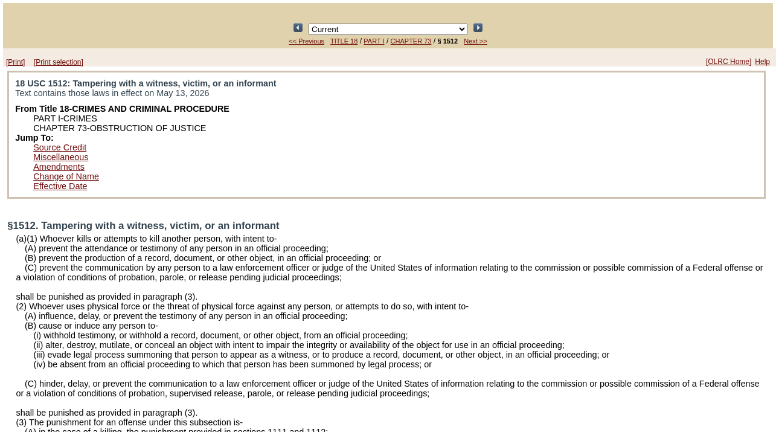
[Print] (15, 62)
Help (762, 61)
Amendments (59, 167)
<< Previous (306, 41)
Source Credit (59, 147)
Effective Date (60, 186)
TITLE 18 (344, 41)
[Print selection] (58, 62)
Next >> (475, 41)
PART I (374, 41)
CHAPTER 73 (411, 41)
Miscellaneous (60, 157)
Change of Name (66, 176)
